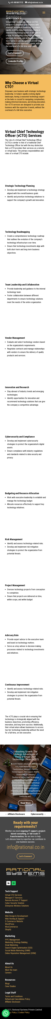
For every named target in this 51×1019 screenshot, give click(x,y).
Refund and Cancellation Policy (17, 999)
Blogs (7, 983)
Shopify (8, 929)
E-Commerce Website (14, 921)
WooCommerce (11, 927)
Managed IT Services (31, 769)
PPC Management (12, 940)
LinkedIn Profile (15, 61)
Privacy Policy (11, 1012)
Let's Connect (14, 53)
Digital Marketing (25, 767)
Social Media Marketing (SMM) (17, 950)
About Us (8, 967)
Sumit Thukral (17, 764)
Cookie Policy (24, 1012)
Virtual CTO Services (13, 895)
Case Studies (10, 986)
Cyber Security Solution (14, 903)
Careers (8, 972)
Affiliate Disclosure (12, 1002)
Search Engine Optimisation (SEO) (18, 948)
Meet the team (11, 970)
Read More (26, 803)
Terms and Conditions (14, 996)
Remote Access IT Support (16, 900)
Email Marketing (11, 945)
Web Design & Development (16, 916)
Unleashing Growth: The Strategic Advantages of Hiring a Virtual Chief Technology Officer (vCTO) (25, 755)
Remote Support (17, 772)
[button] (6, 1013)
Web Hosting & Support (14, 919)
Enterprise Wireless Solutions (17, 906)
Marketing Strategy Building (16, 942)
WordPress (9, 924)
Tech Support (28, 772)
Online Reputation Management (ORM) (20, 953)
